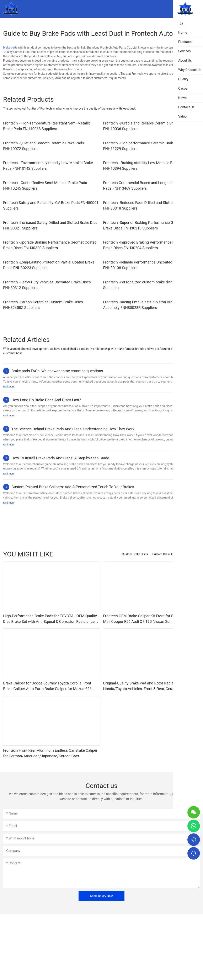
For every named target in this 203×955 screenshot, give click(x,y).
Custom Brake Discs (135, 554)
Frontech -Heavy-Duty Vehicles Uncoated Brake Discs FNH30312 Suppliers (47, 285)
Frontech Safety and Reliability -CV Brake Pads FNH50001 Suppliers (50, 205)
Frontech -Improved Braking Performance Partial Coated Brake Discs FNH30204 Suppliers (149, 245)
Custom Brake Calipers (167, 554)
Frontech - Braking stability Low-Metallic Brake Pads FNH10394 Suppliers (146, 166)
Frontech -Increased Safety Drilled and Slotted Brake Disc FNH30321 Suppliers (50, 225)
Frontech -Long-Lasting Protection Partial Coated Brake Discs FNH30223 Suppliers (49, 265)
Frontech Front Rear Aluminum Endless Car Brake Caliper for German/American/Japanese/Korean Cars (50, 753)
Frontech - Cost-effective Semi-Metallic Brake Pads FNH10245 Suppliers (45, 185)
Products (192, 554)
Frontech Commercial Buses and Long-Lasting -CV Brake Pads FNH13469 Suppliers (150, 185)
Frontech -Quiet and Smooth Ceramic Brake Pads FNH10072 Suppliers (43, 146)
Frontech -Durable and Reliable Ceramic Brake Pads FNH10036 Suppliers (145, 126)
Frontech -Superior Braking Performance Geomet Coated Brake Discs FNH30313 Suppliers (150, 225)
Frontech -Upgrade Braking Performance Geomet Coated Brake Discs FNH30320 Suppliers (50, 245)
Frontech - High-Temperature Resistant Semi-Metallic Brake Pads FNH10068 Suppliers (47, 126)
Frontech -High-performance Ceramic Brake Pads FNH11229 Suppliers (143, 146)
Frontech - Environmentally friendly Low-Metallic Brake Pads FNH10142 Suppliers (48, 166)
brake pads (10, 47)
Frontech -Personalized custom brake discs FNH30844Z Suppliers (149, 285)
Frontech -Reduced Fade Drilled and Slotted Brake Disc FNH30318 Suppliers (148, 205)
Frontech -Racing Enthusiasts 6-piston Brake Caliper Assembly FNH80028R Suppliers (146, 305)
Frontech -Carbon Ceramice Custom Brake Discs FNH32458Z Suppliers (43, 305)
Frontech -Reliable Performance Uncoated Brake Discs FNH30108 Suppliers (148, 265)
